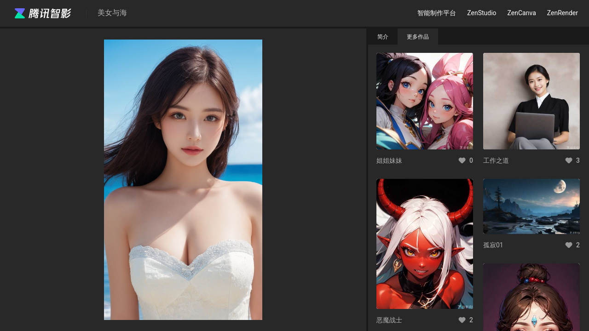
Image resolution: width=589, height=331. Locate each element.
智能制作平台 (436, 13)
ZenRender (562, 13)
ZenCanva (522, 13)
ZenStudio (481, 13)
